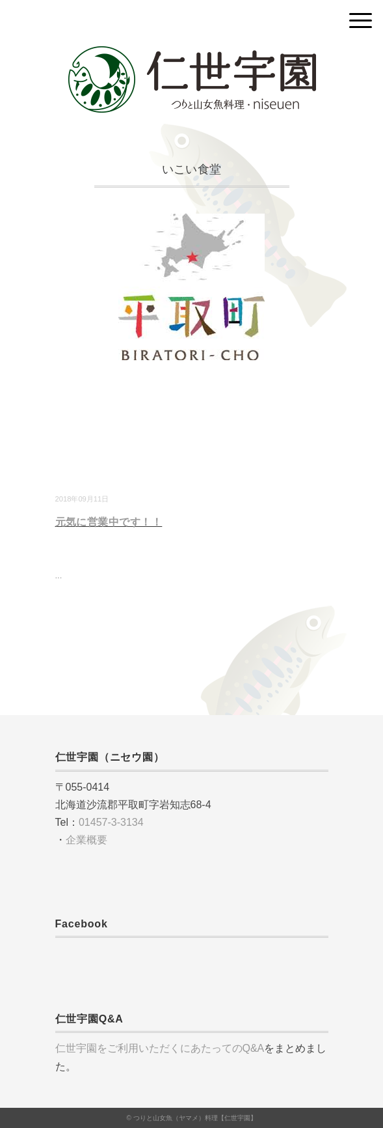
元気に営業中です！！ (109, 522)
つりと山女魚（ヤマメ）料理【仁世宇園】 (195, 1117)
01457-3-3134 (111, 822)
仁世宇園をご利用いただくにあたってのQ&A (160, 1048)
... (58, 575)
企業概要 (86, 839)
